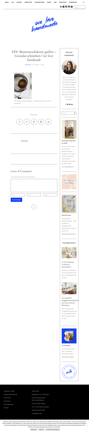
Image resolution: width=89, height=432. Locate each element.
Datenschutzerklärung (10, 394)
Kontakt (19, 2)
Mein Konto (62, 2)
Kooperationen (39, 2)
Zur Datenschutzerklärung (52, 429)
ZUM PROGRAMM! (68, 167)
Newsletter (28, 2)
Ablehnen (41, 429)
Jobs (55, 2)
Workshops (41, 43)
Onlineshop (59, 43)
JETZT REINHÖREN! (68, 357)
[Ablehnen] (87, 426)
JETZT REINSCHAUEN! (69, 234)
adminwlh (28, 64)
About (7, 2)
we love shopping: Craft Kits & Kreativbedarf (68, 264)
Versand (6, 408)
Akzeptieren (34, 429)
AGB (12, 391)
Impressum (7, 391)
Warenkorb (72, 2)
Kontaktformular (37, 413)
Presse (49, 2)
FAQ (13, 2)
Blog (26, 43)
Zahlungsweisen (8, 404)
